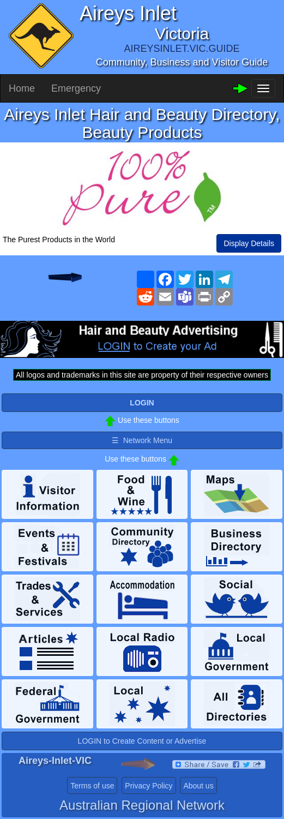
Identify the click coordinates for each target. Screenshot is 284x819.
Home (22, 88)
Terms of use (92, 785)
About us (198, 785)
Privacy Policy (148, 785)
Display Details (248, 243)
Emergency (76, 88)
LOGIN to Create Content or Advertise (142, 741)
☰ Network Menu (142, 440)
